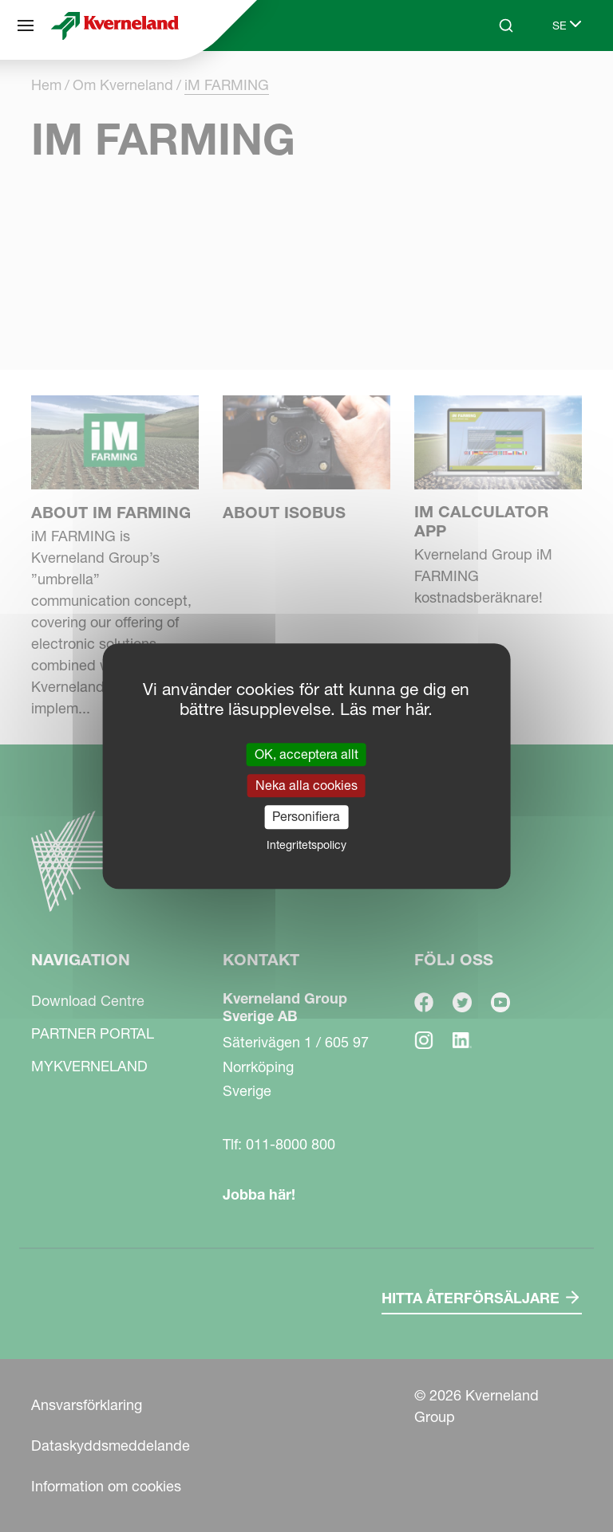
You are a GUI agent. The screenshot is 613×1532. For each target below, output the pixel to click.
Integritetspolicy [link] (306, 845)
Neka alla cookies (306, 785)
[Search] (506, 25)
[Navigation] (25, 25)
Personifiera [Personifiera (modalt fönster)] (306, 817)
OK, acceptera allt (306, 754)
